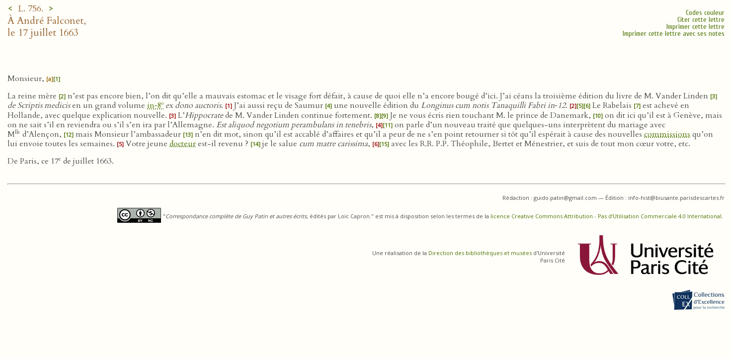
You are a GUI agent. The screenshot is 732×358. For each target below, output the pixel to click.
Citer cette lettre (701, 19)
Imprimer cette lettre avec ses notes (674, 33)
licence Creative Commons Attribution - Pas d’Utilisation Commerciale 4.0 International (606, 216)
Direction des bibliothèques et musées (480, 253)
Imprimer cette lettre (695, 26)
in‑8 (155, 105)
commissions (667, 134)
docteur (182, 143)
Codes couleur (705, 12)
